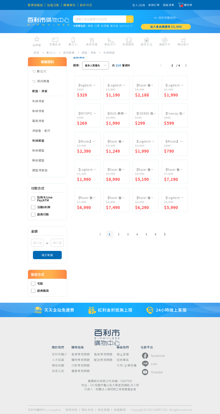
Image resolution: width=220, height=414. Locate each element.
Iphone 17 (126, 25)
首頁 (36, 53)
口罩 (97, 25)
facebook (153, 356)
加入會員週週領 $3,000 (166, 27)
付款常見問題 (80, 365)
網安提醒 (104, 410)
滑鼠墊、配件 (41, 131)
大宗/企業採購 (127, 365)
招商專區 (123, 360)
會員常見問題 (80, 354)
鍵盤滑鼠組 (40, 170)
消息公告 (58, 371)
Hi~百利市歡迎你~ (166, 18)
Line (149, 364)
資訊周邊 (68, 53)
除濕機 (105, 25)
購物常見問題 (80, 360)
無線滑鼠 (38, 111)
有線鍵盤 (109, 53)
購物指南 (77, 347)
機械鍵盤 (38, 160)
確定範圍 (47, 255)
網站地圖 (58, 365)
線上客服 (123, 354)
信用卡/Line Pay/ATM (41, 199)
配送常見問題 (103, 360)
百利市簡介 (59, 354)
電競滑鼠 (38, 121)
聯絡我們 (123, 347)
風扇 (90, 25)
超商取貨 (40, 290)
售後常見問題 (103, 354)
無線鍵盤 (38, 150)
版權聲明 (120, 410)
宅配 (37, 283)
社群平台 (147, 347)
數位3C (51, 53)
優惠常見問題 (80, 371)
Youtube (152, 372)
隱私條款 (87, 410)
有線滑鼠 (38, 101)
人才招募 (58, 360)
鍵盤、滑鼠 (89, 53)
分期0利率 (40, 207)
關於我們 (58, 347)
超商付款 (40, 214)
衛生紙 (114, 25)
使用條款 (71, 410)
